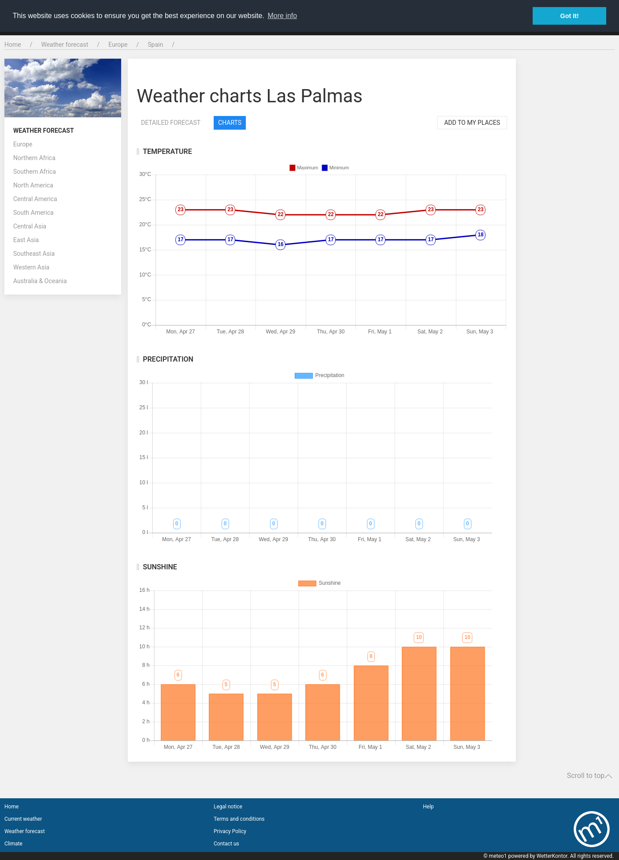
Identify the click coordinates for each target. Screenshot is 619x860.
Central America (35, 198)
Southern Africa (34, 171)
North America (33, 185)
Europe (117, 44)
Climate (13, 844)
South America (33, 212)
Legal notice (228, 807)
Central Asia (29, 226)
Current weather (23, 819)
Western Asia (31, 267)
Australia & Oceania (40, 280)
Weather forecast (64, 44)
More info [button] (282, 15)
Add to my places (472, 122)
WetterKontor (552, 856)
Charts (229, 122)
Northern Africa (34, 157)
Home (12, 44)
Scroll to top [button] (589, 776)
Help (428, 807)
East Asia (26, 239)
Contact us (226, 844)
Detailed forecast (170, 122)
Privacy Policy (230, 831)
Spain (155, 44)
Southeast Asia (34, 253)
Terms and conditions (239, 819)
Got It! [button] (569, 15)
